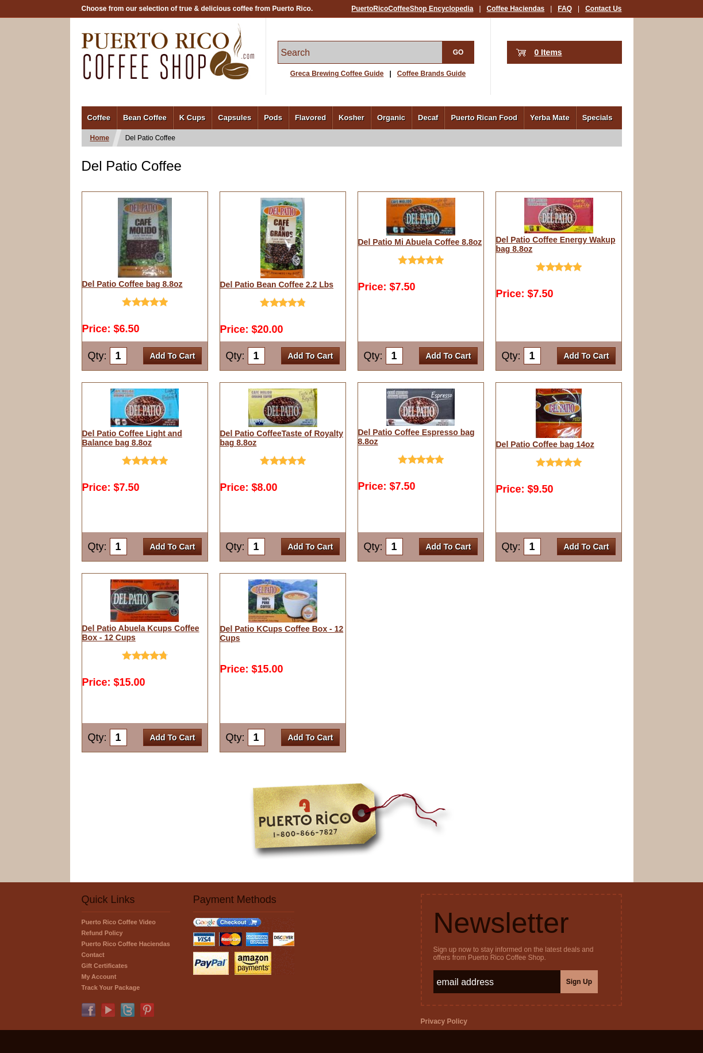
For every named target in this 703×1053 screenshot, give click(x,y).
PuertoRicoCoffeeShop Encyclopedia (412, 9)
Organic (391, 117)
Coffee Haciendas (516, 9)
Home (99, 138)
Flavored (310, 117)
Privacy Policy (444, 1021)
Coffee (98, 117)
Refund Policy (102, 932)
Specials (597, 117)
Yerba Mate (550, 117)
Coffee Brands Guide (431, 74)
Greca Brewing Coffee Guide (337, 74)
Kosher (351, 117)
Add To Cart (172, 355)
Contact (93, 954)
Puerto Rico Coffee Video (119, 922)
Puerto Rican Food (484, 117)
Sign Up (579, 982)
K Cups (192, 117)
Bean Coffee (145, 117)
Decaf (428, 117)
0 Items (548, 52)
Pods (273, 117)
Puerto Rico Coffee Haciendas (126, 943)
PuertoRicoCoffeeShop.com (168, 51)
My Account (99, 976)
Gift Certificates (105, 965)
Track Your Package (111, 987)
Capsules (234, 117)
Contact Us (603, 9)
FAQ (565, 9)
